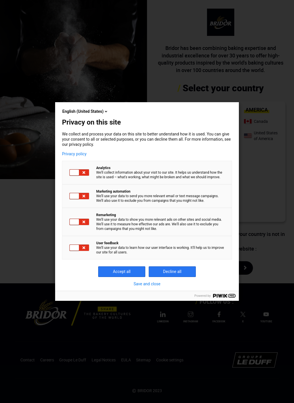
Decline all (172, 271)
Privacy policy (74, 154)
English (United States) (85, 111)
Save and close (147, 284)
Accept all (122, 271)
